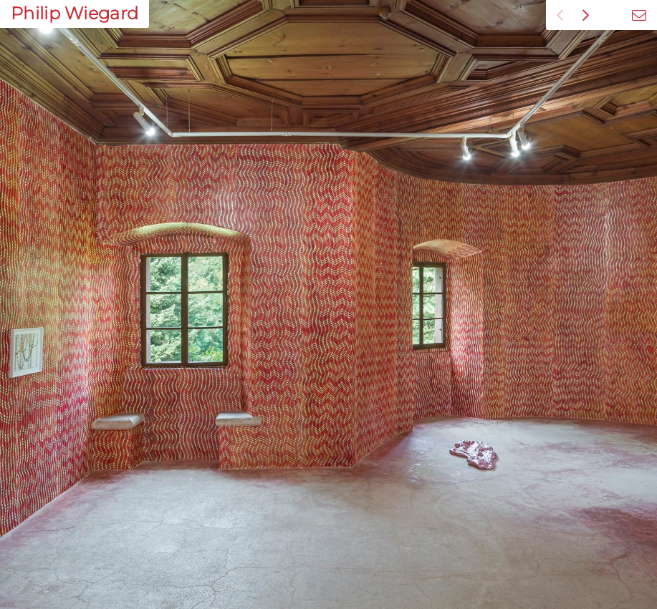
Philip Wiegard (74, 13)
